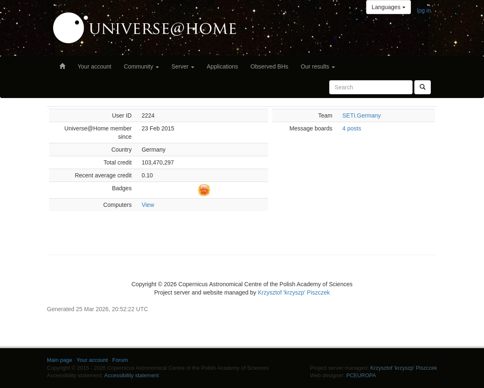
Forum (120, 360)
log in (424, 10)
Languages (388, 7)
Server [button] (182, 66)
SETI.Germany (361, 115)
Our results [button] (318, 66)
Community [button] (141, 66)
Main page (59, 360)
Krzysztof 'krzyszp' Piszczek (294, 292)
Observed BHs (269, 66)
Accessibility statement (131, 375)
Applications (222, 66)
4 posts (351, 128)
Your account (94, 66)
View (148, 204)
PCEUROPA (361, 375)
